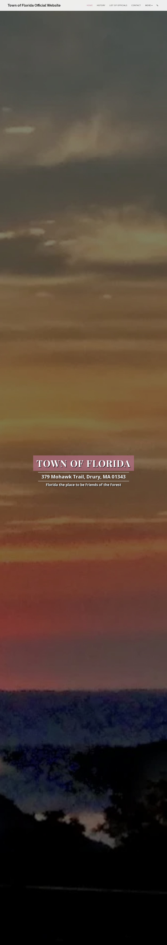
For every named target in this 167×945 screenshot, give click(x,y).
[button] (157, 5)
